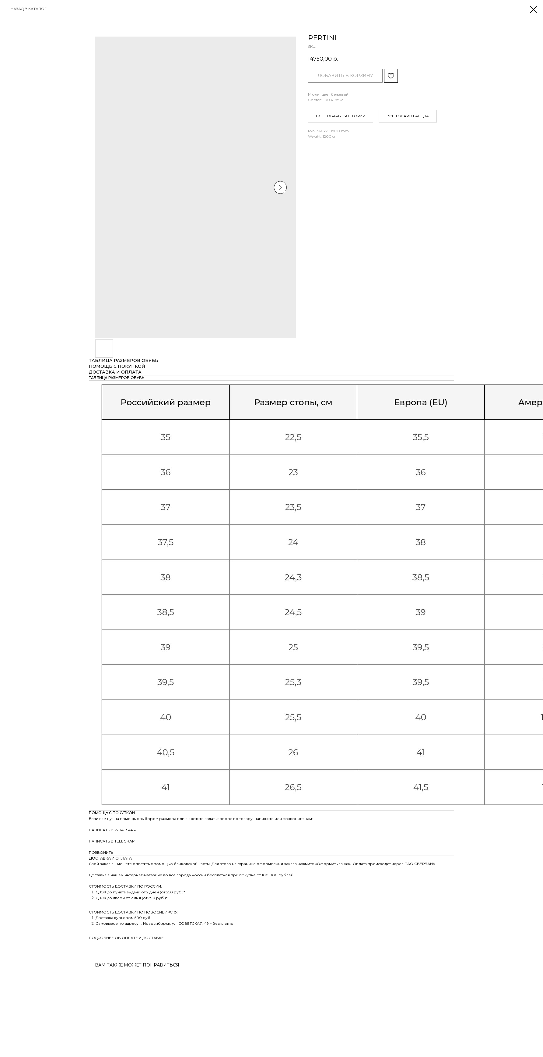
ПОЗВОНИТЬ (101, 852)
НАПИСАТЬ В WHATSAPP (112, 830)
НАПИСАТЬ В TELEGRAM (112, 841)
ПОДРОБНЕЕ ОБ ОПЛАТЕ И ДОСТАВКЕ (126, 937)
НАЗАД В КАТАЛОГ (29, 8)
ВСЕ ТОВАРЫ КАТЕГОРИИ (340, 116)
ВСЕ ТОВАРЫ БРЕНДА (408, 116)
